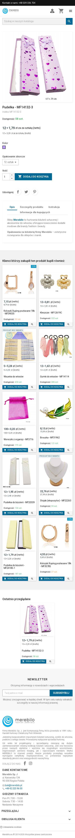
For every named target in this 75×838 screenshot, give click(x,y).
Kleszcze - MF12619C (51, 312)
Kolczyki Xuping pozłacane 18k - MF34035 (19, 312)
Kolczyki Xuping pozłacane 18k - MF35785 (55, 565)
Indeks (5, 112)
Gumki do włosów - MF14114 (54, 376)
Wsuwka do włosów (14, 376)
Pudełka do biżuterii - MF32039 (19, 502)
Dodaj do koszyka (33, 177)
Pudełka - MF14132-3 (32, 650)
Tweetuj (26, 192)
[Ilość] (6, 176)
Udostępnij (18, 192)
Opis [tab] (12, 207)
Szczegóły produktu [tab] (31, 207)
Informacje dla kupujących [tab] (35, 212)
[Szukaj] (37, 21)
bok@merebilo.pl (13, 785)
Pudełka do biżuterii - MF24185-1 (14, 566)
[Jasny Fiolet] (4, 148)
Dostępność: (8, 119)
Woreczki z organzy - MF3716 (18, 439)
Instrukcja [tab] (54, 207)
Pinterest (34, 192)
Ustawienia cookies (10, 827)
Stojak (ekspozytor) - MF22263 (55, 500)
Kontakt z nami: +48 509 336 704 (18, 3)
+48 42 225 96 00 (13, 788)
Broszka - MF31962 (50, 437)
